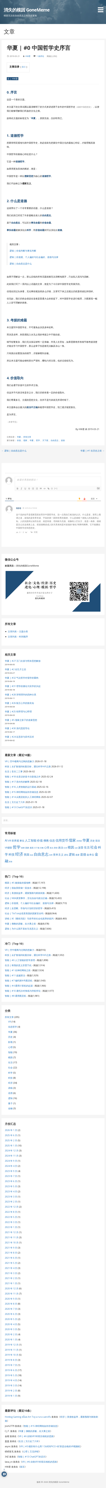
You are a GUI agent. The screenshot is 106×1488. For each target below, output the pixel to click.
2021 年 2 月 (11, 1278)
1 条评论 (40, 56)
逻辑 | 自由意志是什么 (21, 263)
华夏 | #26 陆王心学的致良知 (19, 703)
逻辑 (10, 1098)
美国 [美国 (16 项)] (26, 854)
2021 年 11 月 (11, 1237)
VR (9, 1021)
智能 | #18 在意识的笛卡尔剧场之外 (23, 776)
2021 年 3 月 (11, 1273)
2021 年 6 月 (11, 1257)
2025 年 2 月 (11, 1140)
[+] (55, 488)
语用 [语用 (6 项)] (50, 855)
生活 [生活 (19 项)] (87, 847)
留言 (22, 1466)
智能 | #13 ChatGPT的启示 (18, 807)
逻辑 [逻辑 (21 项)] (72, 854)
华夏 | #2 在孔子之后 (15, 669)
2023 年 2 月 (11, 1201)
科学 (10, 1072)
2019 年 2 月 (11, 1390)
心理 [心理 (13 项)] (46, 847)
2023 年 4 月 (11, 1191)
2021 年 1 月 (11, 1283)
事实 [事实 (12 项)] (22, 840)
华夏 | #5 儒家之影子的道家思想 (21, 720)
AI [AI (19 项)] (6, 840)
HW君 (28, 56)
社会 (10, 1067)
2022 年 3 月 (11, 1222)
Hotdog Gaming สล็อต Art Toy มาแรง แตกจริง (28, 1416)
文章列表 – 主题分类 (18, 631)
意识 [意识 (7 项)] (51, 848)
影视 (10, 1042)
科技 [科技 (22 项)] (12, 854)
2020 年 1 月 (11, 1339)
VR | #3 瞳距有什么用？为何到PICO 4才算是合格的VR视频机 (50, 1446)
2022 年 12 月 (11, 1206)
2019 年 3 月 (11, 1385)
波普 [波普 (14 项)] (80, 847)
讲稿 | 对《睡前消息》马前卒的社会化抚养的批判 (29, 918)
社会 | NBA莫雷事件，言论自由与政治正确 (26, 898)
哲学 (38, 440)
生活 (10, 1062)
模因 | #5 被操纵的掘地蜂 (18, 882)
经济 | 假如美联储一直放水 (18, 887)
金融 (10, 1108)
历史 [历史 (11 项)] (92, 840)
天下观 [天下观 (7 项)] (36, 848)
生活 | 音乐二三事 (14, 771)
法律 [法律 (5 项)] (76, 848)
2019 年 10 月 (11, 1354)
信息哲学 (12, 1026)
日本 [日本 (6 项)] (65, 848)
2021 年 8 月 (11, 1252)
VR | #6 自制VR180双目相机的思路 (36, 1436)
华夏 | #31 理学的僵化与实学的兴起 (23, 686)
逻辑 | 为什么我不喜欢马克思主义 (21, 928)
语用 (10, 1093)
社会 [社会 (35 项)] (93, 847)
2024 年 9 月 (11, 1160)
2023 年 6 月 (11, 1181)
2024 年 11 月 (11, 1155)
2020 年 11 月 (11, 1293)
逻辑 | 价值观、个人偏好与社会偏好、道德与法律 (34, 257)
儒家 (25, 440)
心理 (10, 1047)
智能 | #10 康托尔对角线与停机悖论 (23, 990)
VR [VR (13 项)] (9, 840)
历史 (10, 1036)
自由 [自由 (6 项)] (31, 855)
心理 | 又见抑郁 (31, 1451)
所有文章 (27, 437)
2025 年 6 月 (11, 1135)
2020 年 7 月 (11, 1308)
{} (52, 488)
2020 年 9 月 (11, 1298)
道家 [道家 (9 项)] (77, 854)
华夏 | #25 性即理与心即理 (18, 711)
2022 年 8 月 (11, 1211)
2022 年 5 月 (11, 1217)
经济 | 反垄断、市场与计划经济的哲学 (24, 908)
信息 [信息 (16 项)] (52, 840)
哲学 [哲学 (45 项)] (17, 847)
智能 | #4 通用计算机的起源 (19, 985)
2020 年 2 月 (11, 1334)
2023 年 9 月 (11, 1171)
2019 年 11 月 (11, 1349)
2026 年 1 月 (11, 1130)
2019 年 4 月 (11, 1380)
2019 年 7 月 (11, 1365)
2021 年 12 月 (11, 1232)
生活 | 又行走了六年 (15, 802)
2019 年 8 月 (11, 1359)
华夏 (19, 437)
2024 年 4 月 (11, 1165)
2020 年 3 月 (11, 1329)
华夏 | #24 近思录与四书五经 (19, 736)
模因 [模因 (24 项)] (71, 847)
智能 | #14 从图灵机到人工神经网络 (23, 797)
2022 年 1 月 (11, 1227)
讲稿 (10, 1087)
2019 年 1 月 (11, 1395)
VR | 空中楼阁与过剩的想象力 (19, 761)
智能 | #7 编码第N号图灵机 (18, 980)
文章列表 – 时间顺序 (18, 636)
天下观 (45, 440)
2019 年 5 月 (11, 1375)
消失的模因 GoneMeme (27, 10)
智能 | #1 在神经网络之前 (18, 970)
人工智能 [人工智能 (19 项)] (30, 840)
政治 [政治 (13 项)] (60, 847)
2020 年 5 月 (11, 1319)
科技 (10, 1077)
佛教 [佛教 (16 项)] (46, 840)
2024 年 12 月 (11, 1150)
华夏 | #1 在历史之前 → (92, 450)
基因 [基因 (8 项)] (32, 847)
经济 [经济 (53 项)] (19, 854)
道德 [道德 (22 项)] (83, 854)
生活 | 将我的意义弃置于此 (18, 965)
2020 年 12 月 (11, 1288)
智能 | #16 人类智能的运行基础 (20, 786)
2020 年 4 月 (11, 1324)
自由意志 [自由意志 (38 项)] (41, 854)
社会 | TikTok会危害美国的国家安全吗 (24, 913)
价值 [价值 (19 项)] (40, 840)
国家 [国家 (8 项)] (27, 847)
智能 (10, 1052)
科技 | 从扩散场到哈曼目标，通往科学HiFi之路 (28, 766)
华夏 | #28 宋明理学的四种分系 (20, 694)
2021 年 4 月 (11, 1268)
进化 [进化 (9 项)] (66, 854)
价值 (19, 440)
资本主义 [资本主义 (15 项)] (58, 854)
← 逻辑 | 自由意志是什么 (14, 450)
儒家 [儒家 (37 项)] (72, 840)
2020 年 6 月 (11, 1314)
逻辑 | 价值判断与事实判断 (23, 250)
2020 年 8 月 (11, 1303)
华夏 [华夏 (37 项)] (86, 840)
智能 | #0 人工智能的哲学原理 (20, 960)
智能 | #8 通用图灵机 (15, 995)
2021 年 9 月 (11, 1247)
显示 (24, 66)
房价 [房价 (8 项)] (56, 847)
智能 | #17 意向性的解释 (17, 781)
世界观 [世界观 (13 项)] (15, 840)
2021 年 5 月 (11, 1262)
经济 (10, 1082)
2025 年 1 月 (11, 1145)
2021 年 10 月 (11, 1242)
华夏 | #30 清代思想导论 (17, 728)
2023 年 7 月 (11, 1176)
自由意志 (54, 440)
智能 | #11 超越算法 (15, 975)
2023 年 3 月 (11, 1196)
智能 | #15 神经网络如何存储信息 (21, 792)
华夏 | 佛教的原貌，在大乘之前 (20, 923)
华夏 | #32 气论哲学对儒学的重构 (21, 677)
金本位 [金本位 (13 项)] (90, 854)
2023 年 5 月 (11, 1186)
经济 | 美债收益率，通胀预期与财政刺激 (25, 893)
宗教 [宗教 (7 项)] (42, 848)
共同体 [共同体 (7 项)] (79, 841)
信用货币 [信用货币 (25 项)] (61, 840)
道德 (63, 440)
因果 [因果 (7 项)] (23, 848)
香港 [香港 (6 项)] (10, 861)
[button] (101, 6)
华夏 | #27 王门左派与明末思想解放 (23, 660)
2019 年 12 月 (11, 1344)
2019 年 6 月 (11, 1370)
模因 (10, 1057)
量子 (10, 1103)
